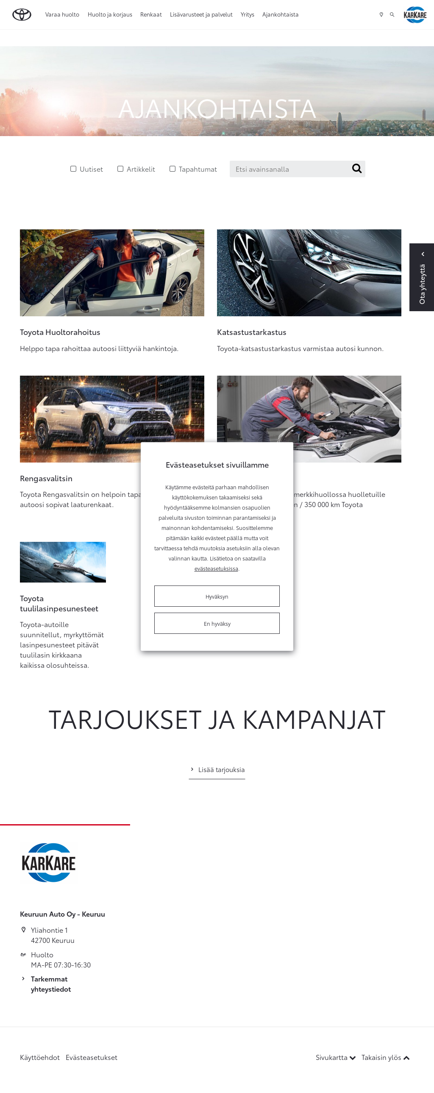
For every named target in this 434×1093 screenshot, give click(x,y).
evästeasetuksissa (216, 568)
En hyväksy (217, 623)
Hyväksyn (217, 596)
